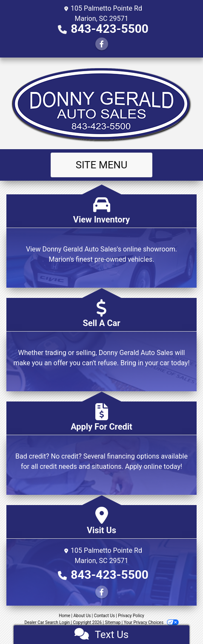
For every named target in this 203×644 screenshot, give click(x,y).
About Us (82, 615)
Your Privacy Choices (151, 622)
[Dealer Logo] (101, 103)
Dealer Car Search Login (47, 622)
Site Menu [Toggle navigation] (102, 165)
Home (64, 615)
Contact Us (104, 615)
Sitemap (112, 622)
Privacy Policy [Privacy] (131, 615)
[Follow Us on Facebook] (101, 44)
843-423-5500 (110, 29)
